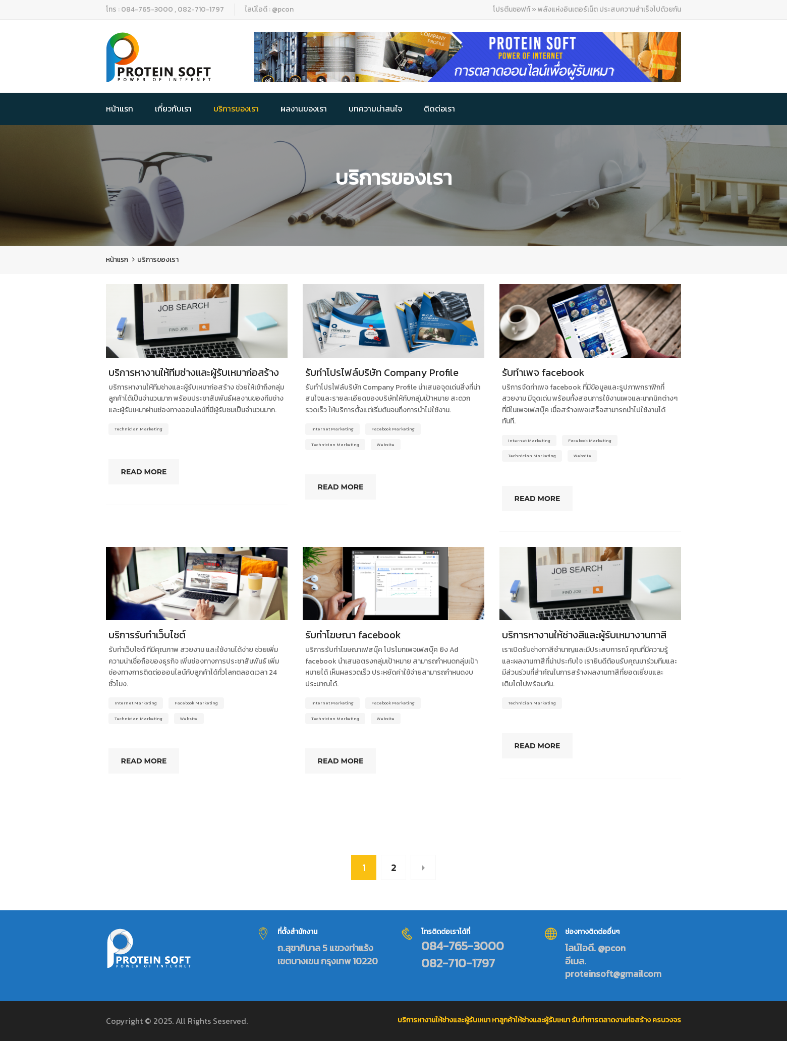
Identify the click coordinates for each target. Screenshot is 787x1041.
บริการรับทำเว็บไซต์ (147, 634)
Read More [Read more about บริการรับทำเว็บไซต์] (150, 761)
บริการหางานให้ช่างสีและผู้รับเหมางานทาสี (584, 634)
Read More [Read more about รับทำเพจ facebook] (544, 498)
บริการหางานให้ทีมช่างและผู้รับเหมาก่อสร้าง (193, 372)
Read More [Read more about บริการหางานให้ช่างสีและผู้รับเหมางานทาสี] (544, 745)
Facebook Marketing (393, 428)
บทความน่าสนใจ (375, 108)
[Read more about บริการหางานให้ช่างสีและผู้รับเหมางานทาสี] (590, 584)
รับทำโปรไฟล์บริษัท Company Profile (382, 372)
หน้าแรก (119, 108)
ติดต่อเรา (439, 108)
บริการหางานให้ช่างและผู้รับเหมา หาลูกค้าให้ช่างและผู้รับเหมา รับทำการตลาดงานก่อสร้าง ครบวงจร (539, 1020)
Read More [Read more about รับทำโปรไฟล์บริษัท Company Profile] (347, 487)
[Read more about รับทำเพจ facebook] (590, 321)
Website (386, 444)
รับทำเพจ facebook (543, 372)
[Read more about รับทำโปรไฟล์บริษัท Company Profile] (393, 321)
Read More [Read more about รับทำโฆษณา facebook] (347, 761)
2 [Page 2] (393, 867)
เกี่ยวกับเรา (173, 108)
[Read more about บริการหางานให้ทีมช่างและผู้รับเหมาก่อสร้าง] (197, 321)
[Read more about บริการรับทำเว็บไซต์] (197, 584)
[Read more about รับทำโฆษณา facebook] (393, 584)
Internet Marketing (332, 428)
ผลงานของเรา (303, 108)
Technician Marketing (138, 428)
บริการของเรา (236, 108)
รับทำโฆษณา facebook (353, 634)
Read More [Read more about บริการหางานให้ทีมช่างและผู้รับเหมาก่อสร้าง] (150, 471)
